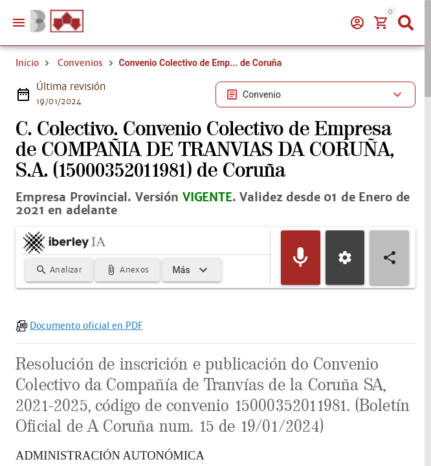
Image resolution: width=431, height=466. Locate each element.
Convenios (80, 63)
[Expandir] (191, 270)
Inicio (27, 63)
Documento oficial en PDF (86, 325)
